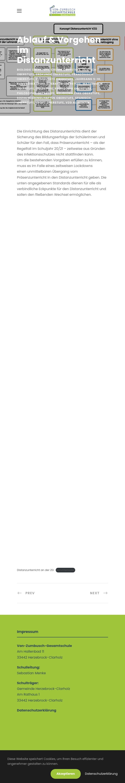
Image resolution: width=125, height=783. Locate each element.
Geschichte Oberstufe (55, 79)
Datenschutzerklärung (101, 774)
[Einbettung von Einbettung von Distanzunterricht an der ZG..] (62, 383)
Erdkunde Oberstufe (53, 74)
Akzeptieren (66, 774)
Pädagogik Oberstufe (73, 89)
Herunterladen (65, 570)
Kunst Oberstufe (31, 84)
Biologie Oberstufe (33, 70)
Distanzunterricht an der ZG (35, 570)
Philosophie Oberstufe (36, 93)
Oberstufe (44, 89)
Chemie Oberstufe (66, 70)
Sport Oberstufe (50, 103)
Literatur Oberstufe (64, 84)
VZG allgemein (78, 103)
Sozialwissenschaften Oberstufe (45, 98)
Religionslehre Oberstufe (78, 93)
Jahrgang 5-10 (87, 79)
